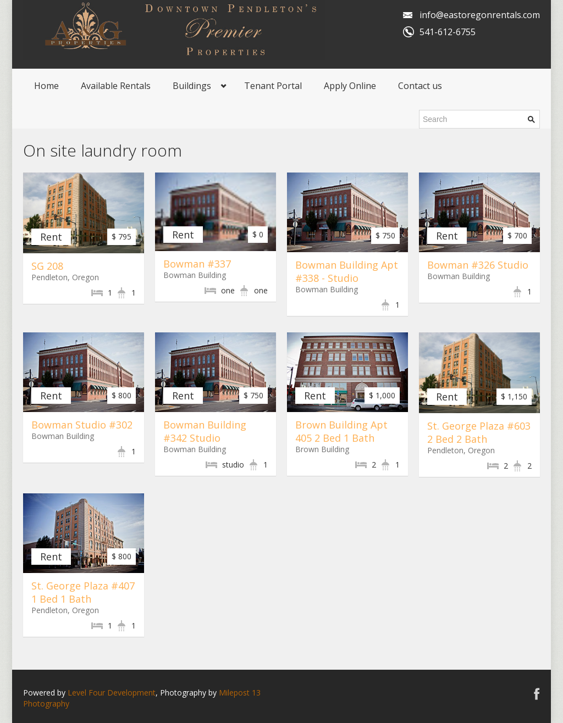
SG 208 (47, 265)
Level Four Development (112, 692)
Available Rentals (116, 86)
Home (46, 86)
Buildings (192, 86)
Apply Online (350, 86)
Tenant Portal (273, 86)
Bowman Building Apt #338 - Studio (346, 271)
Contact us (420, 86)
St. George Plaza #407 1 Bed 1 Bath (83, 592)
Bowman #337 (197, 263)
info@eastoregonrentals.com (480, 15)
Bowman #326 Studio (477, 264)
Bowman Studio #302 (82, 424)
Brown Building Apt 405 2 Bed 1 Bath (341, 431)
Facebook (537, 693)
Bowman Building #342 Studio (204, 431)
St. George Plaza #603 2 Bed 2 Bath (479, 432)
